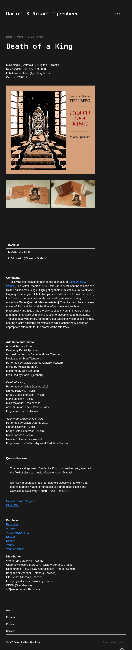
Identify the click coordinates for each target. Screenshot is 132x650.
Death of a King (35, 37)
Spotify (10, 540)
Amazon (11, 528)
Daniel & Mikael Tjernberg (42, 13)
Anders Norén (119, 642)
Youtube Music (15, 549)
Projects (10, 617)
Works (20, 37)
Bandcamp (12, 524)
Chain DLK (12, 505)
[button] (120, 14)
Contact (10, 631)
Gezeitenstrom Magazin (20, 501)
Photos (10, 624)
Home (9, 37)
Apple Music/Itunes (17, 532)
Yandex (10, 545)
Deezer (10, 536)
